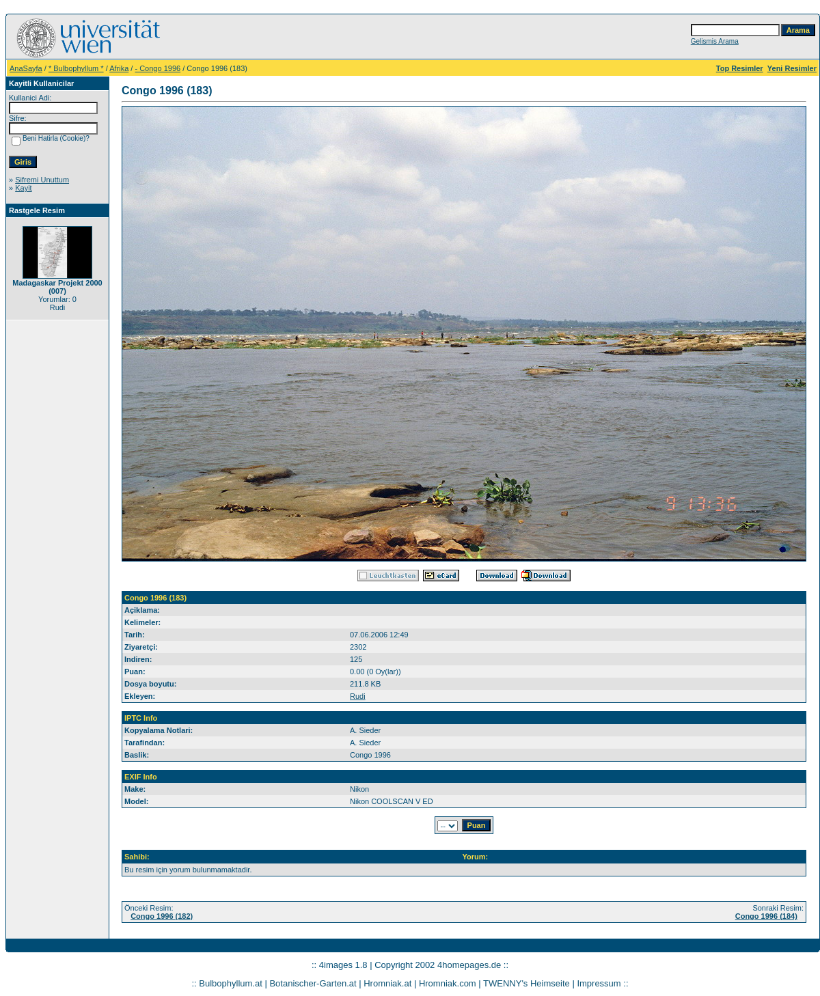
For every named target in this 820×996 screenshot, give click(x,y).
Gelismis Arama (715, 41)
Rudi (358, 696)
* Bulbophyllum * (76, 68)
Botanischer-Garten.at (312, 983)
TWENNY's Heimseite (526, 983)
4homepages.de (469, 965)
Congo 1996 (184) (766, 916)
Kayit (23, 188)
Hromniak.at (387, 983)
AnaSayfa (26, 68)
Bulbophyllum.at (230, 983)
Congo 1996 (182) (162, 916)
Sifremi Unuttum (42, 180)
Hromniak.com (447, 983)
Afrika (118, 68)
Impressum (598, 983)
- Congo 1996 (157, 68)
